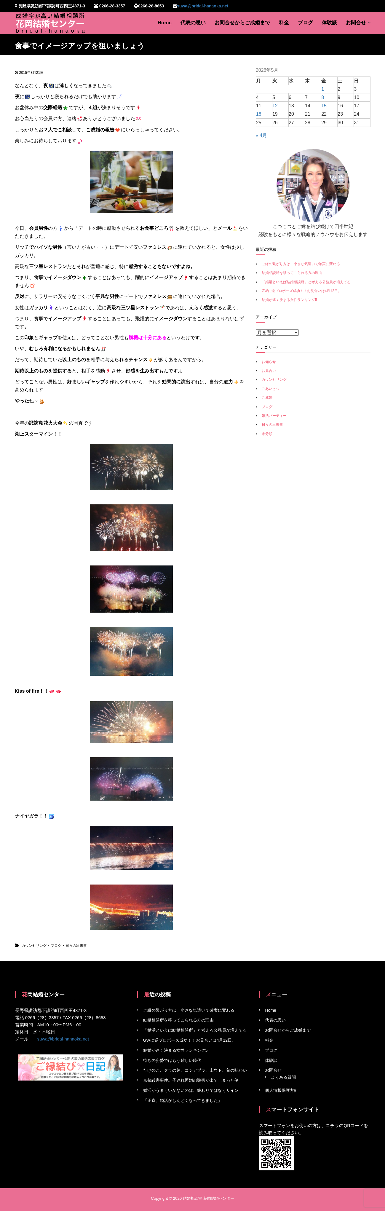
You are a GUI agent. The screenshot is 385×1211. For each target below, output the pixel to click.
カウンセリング (34, 946)
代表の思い (193, 23)
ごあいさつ (270, 389)
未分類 (267, 434)
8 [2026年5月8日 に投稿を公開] (322, 97)
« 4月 (261, 135)
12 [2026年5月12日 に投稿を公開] (275, 105)
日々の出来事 (76, 946)
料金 (284, 23)
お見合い (269, 371)
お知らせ (269, 362)
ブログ (305, 23)
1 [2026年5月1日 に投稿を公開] (322, 89)
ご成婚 (267, 398)
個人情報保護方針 (281, 1090)
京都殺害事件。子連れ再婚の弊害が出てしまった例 (191, 1080)
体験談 (329, 23)
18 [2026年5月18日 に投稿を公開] (258, 114)
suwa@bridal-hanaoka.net (202, 6)
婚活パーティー (274, 416)
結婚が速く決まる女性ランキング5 (289, 300)
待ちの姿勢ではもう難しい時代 (172, 1060)
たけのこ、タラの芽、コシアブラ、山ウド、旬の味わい (195, 1070)
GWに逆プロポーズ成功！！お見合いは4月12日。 (301, 291)
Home (165, 23)
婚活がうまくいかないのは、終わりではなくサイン (191, 1090)
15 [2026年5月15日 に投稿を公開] (324, 105)
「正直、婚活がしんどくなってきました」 (182, 1100)
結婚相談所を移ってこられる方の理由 (292, 273)
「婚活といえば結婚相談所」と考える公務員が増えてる (306, 282)
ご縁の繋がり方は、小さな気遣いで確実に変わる (301, 264)
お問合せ (356, 23)
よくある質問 (283, 1077)
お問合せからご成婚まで (242, 23)
